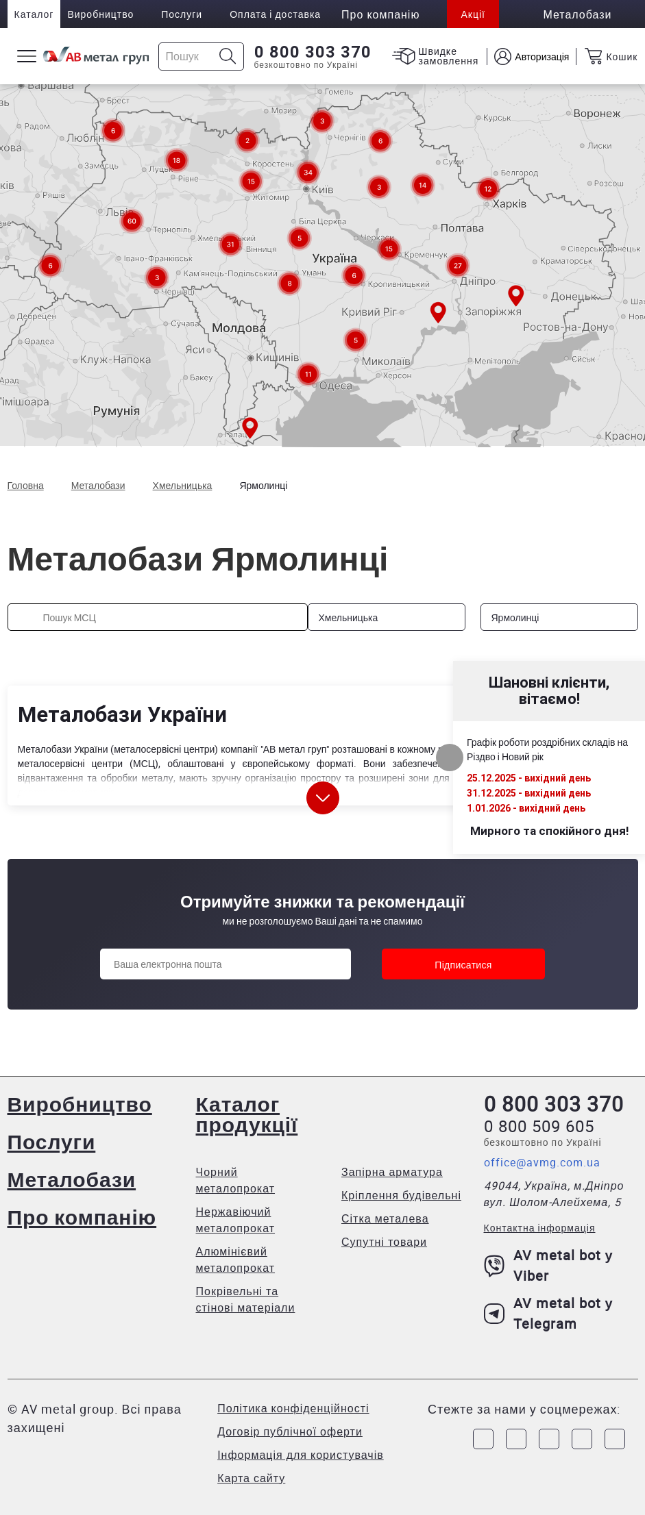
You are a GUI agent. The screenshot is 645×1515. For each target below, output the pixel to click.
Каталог (34, 14)
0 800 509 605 (539, 1126)
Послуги (181, 14)
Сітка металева (385, 1218)
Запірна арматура (392, 1171)
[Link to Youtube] (615, 1439)
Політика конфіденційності (293, 1408)
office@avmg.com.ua (542, 1162)
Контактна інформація (540, 1227)
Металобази (72, 1179)
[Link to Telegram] (549, 1439)
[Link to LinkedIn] (582, 1439)
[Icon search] (227, 56)
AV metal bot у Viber (548, 1265)
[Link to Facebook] (483, 1439)
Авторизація (542, 56)
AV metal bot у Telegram (548, 1313)
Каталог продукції (247, 1114)
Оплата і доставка (275, 14)
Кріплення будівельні (401, 1195)
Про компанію (82, 1217)
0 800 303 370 (313, 52)
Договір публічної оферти (290, 1431)
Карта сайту (251, 1478)
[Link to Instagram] (516, 1439)
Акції (473, 14)
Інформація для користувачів (300, 1454)
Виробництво (100, 14)
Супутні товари (384, 1241)
